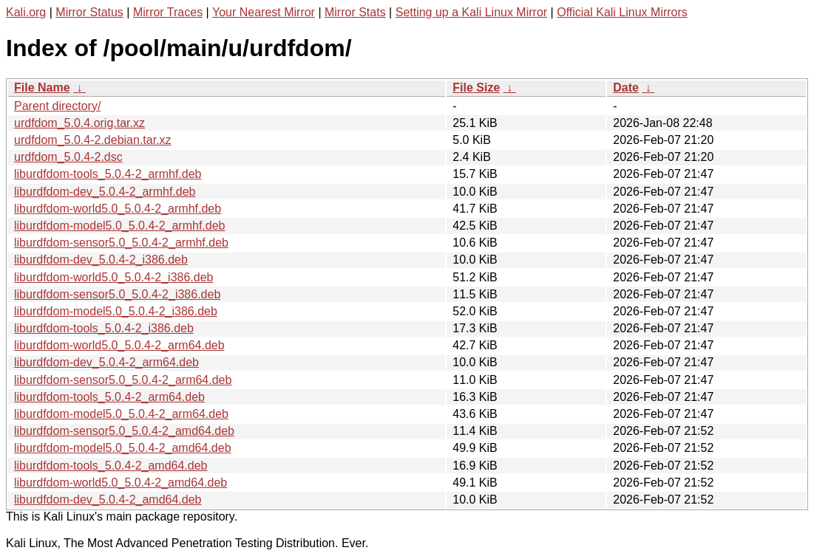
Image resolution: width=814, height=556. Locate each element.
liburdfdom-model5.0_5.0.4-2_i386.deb (115, 311)
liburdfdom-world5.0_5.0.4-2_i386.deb (114, 277)
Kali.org (26, 12)
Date (626, 87)
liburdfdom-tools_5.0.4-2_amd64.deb (111, 465)
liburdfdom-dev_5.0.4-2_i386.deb (101, 259)
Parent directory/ (57, 106)
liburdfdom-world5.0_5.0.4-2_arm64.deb (119, 345)
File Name (42, 87)
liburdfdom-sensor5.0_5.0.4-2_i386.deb (117, 294)
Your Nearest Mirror (263, 12)
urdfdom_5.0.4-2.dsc (68, 157)
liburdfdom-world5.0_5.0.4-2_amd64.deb (120, 482)
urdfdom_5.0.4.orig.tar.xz (79, 123)
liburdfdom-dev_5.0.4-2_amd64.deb (108, 499)
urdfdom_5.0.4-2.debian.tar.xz (93, 140)
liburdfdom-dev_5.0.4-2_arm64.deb (106, 362)
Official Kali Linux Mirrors (622, 12)
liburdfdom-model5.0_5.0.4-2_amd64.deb (122, 448)
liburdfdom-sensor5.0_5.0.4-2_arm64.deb (122, 380)
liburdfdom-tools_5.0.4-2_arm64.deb (109, 397)
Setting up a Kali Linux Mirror (471, 12)
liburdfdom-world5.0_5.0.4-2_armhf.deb (117, 208)
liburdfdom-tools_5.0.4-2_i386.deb (104, 328)
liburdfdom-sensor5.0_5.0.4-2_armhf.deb (121, 242)
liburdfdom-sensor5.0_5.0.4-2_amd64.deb (124, 431)
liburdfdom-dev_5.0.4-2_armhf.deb (104, 191)
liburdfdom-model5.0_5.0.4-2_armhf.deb (119, 225)
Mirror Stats (355, 12)
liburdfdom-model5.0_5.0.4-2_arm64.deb (121, 414)
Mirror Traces (168, 12)
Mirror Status (89, 12)
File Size (476, 87)
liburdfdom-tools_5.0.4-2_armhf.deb (107, 174)
